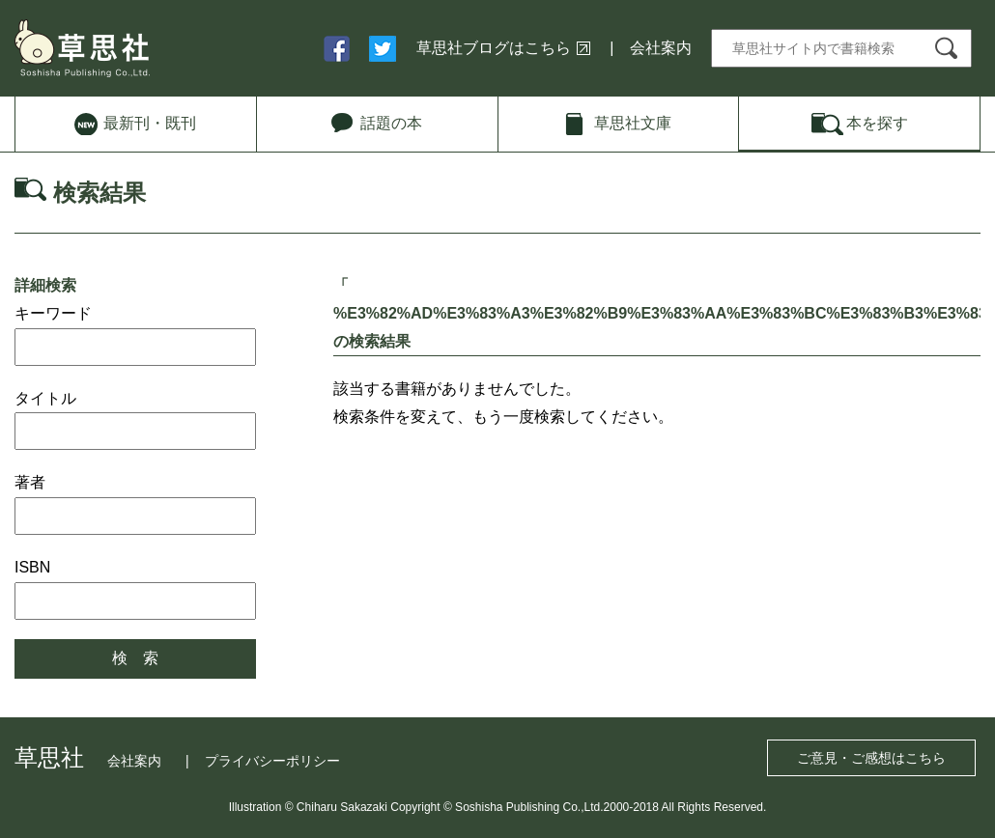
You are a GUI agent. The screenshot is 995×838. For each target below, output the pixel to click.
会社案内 (661, 48)
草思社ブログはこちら (493, 48)
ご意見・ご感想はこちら (871, 758)
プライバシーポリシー (272, 760)
